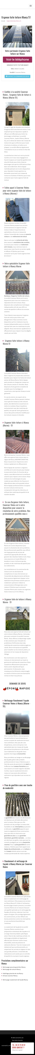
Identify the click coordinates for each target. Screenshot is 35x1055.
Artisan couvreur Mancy (10, 976)
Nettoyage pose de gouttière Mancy (14, 967)
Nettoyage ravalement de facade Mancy (15, 980)
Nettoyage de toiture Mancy (12, 969)
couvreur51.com (19, 1038)
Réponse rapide (17, 688)
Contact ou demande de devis (17, 76)
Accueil (3, 21)
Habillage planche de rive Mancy (13, 973)
